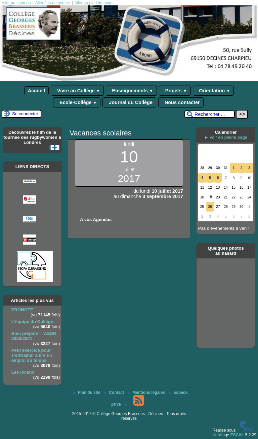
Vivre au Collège (77, 90)
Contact (114, 392)
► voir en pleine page (225, 137)
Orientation (213, 90)
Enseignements (131, 90)
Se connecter (25, 113)
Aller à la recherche (52, 3)
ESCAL (237, 435)
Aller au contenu (16, 3)
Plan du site (87, 392)
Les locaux (22, 372)
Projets (175, 90)
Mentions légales (147, 392)
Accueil (36, 90)
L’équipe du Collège (32, 321)
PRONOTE (22, 309)
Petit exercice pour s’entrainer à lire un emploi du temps (31, 355)
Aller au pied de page (93, 3)
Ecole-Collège (77, 102)
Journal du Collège (129, 102)
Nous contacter (181, 102)
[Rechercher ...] (209, 114)
